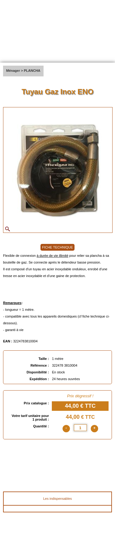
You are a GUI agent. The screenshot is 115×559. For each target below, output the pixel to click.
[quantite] (80, 427)
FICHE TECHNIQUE (57, 247)
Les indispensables (57, 498)
